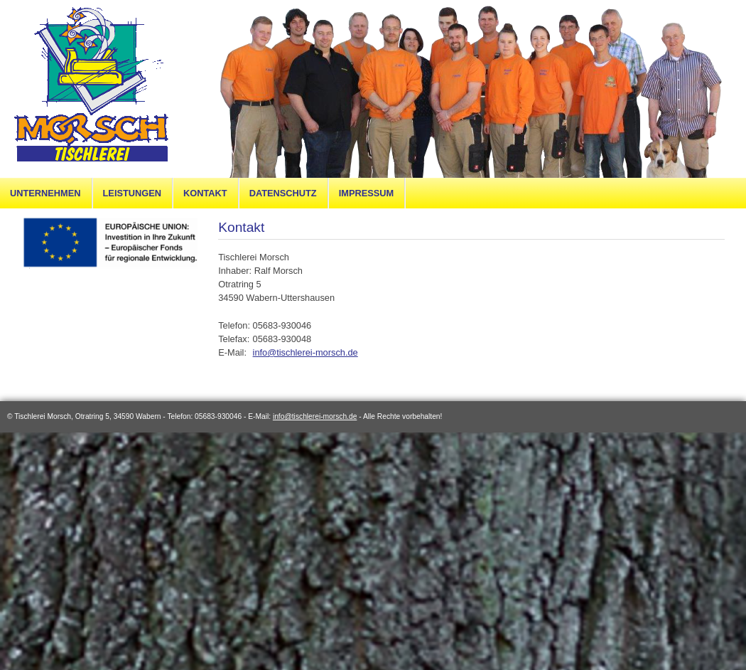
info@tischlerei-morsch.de (305, 352)
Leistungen (132, 193)
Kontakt (205, 193)
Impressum (366, 193)
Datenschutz (283, 193)
